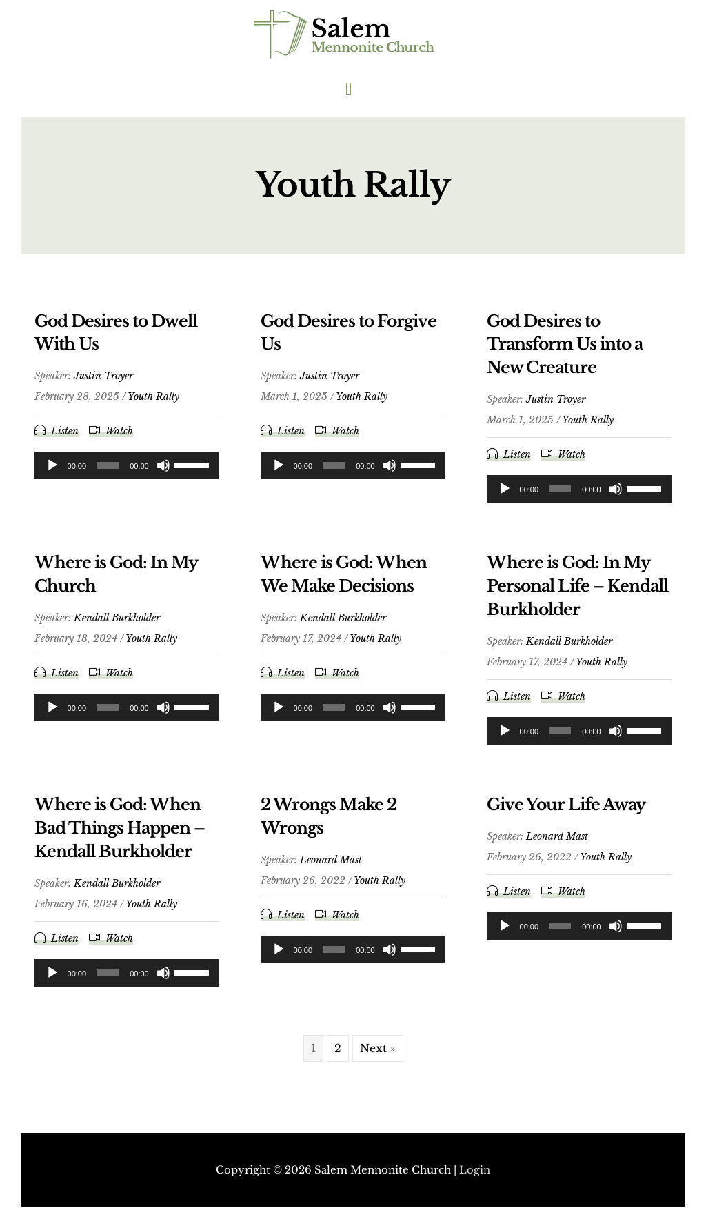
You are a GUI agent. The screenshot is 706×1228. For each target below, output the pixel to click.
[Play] (52, 471)
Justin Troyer (103, 381)
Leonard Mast (331, 864)
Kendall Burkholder (117, 623)
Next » (378, 1053)
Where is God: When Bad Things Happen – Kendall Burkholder (123, 833)
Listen (65, 436)
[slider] (108, 470)
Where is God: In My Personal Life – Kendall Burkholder (570, 591)
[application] (126, 471)
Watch (119, 436)
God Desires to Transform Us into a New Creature (567, 349)
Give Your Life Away (568, 810)
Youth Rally (153, 402)
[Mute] (163, 471)
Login (474, 1169)
